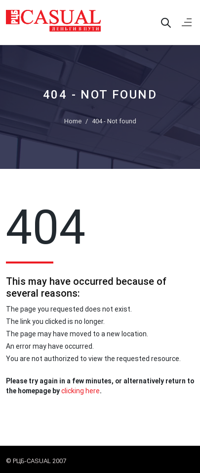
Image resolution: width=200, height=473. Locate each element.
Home (72, 121)
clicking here (80, 391)
